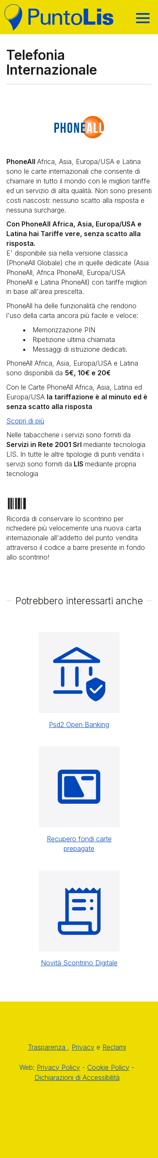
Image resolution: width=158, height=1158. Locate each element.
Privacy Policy (58, 1067)
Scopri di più (25, 421)
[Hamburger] (142, 18)
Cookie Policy (108, 1067)
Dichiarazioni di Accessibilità (77, 1077)
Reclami (114, 1047)
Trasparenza (47, 1047)
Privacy (83, 1047)
